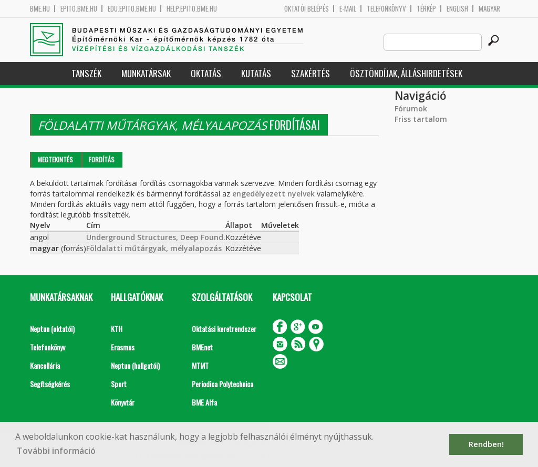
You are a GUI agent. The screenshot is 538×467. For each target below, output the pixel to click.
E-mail (347, 8)
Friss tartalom (421, 119)
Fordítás (102, 159)
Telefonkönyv (386, 8)
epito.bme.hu (78, 8)
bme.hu (40, 8)
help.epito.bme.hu (192, 8)
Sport (119, 383)
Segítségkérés (50, 383)
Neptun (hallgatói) (135, 365)
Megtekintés (55, 159)
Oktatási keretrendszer (224, 328)
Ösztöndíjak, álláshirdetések (406, 73)
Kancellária (45, 365)
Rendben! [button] (486, 444)
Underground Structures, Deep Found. (155, 237)
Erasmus (122, 346)
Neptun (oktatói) (52, 328)
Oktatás (206, 73)
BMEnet (202, 346)
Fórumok (411, 108)
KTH (116, 328)
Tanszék (86, 73)
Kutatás (256, 73)
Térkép (426, 8)
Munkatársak (146, 73)
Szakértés (310, 73)
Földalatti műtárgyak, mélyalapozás (154, 248)
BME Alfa (204, 402)
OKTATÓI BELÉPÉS (306, 8)
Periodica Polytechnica (222, 383)
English (457, 8)
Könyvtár (122, 402)
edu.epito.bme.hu (132, 8)
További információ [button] (56, 450)
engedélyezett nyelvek (273, 194)
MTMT (200, 365)
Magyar (489, 8)
